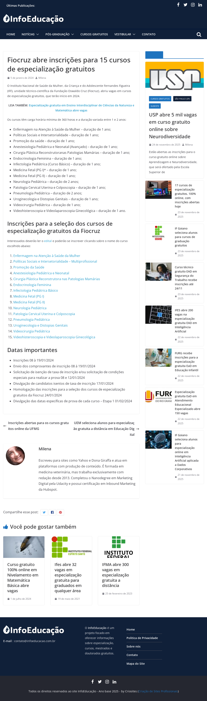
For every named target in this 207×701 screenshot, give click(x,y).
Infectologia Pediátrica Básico (35, 290)
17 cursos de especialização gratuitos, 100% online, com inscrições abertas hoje (187, 195)
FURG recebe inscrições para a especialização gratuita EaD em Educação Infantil (186, 361)
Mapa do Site (136, 663)
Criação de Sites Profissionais (158, 691)
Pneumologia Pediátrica (31, 319)
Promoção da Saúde (28, 267)
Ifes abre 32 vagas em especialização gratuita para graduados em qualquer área (68, 577)
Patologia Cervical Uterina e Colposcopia (44, 314)
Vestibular (122, 34)
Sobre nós (133, 646)
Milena (42, 78)
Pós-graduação (57, 34)
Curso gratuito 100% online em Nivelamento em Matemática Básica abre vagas (22, 577)
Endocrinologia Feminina (32, 285)
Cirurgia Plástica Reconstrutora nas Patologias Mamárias (56, 279)
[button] (37, 34)
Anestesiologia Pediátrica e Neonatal (41, 273)
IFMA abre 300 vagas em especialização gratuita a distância (115, 575)
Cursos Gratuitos (94, 34)
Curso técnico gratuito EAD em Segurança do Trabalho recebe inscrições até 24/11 (186, 277)
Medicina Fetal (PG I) (28, 296)
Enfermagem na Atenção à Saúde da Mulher (46, 256)
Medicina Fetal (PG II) (29, 302)
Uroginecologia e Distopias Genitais (40, 325)
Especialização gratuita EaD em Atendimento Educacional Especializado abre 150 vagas (187, 402)
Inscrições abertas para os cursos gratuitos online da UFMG (36, 426)
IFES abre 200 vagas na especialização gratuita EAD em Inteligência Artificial (186, 320)
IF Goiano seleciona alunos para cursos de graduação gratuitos (186, 236)
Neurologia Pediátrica (29, 308)
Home (10, 34)
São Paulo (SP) (182, 98)
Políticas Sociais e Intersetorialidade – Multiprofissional (55, 261)
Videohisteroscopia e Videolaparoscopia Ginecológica (54, 337)
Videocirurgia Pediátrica (31, 331)
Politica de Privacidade (142, 638)
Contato (148, 34)
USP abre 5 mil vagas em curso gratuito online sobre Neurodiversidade (173, 125)
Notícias (28, 34)
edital (48, 241)
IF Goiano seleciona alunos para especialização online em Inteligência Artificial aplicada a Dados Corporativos (187, 452)
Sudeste (155, 106)
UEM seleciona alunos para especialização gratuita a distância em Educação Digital (106, 429)
